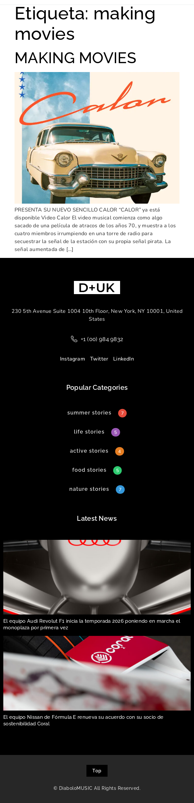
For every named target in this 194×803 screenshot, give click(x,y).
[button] (89, 432)
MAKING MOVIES (75, 58)
